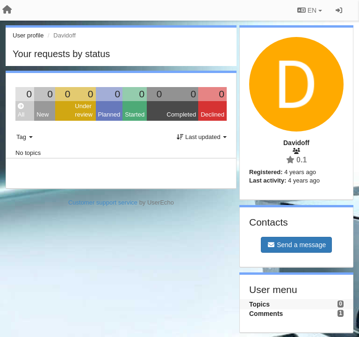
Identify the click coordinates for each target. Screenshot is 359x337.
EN (309, 10)
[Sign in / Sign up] (338, 10)
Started (134, 114)
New (42, 114)
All (21, 110)
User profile (28, 35)
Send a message (296, 245)
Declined (212, 114)
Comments (266, 313)
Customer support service (102, 202)
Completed (181, 114)
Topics (259, 304)
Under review (84, 110)
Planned (109, 114)
